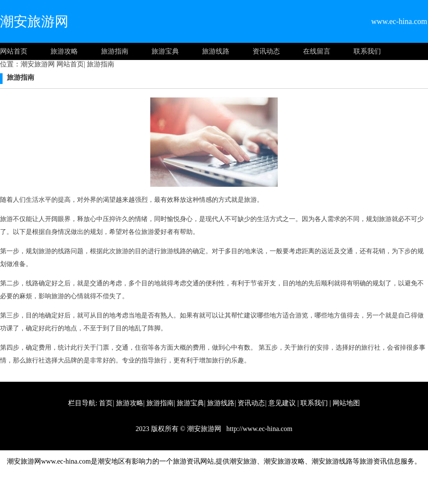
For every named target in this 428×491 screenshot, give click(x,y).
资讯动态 (266, 51)
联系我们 (367, 51)
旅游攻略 (64, 51)
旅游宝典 (165, 51)
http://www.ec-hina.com (258, 428)
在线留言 (316, 51)
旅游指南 (114, 51)
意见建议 (282, 403)
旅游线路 (215, 51)
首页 (106, 403)
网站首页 (13, 51)
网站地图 (346, 403)
